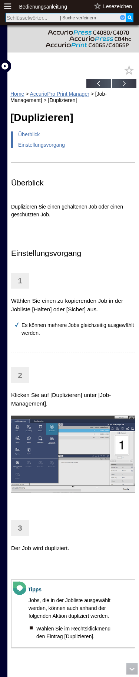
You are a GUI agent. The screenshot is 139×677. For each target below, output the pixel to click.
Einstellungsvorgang (41, 145)
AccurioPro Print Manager (59, 94)
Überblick (29, 134)
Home (17, 94)
